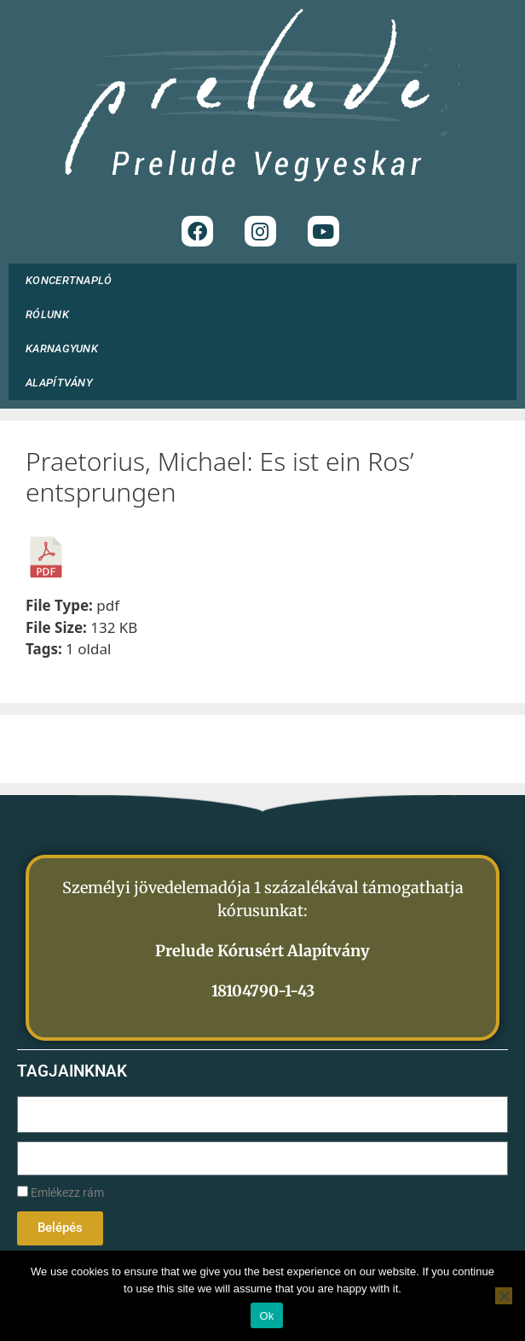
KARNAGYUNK (66, 348)
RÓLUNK (52, 314)
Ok (266, 1315)
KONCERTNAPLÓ (69, 280)
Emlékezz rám (60, 1193)
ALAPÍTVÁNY (63, 383)
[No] (503, 1295)
